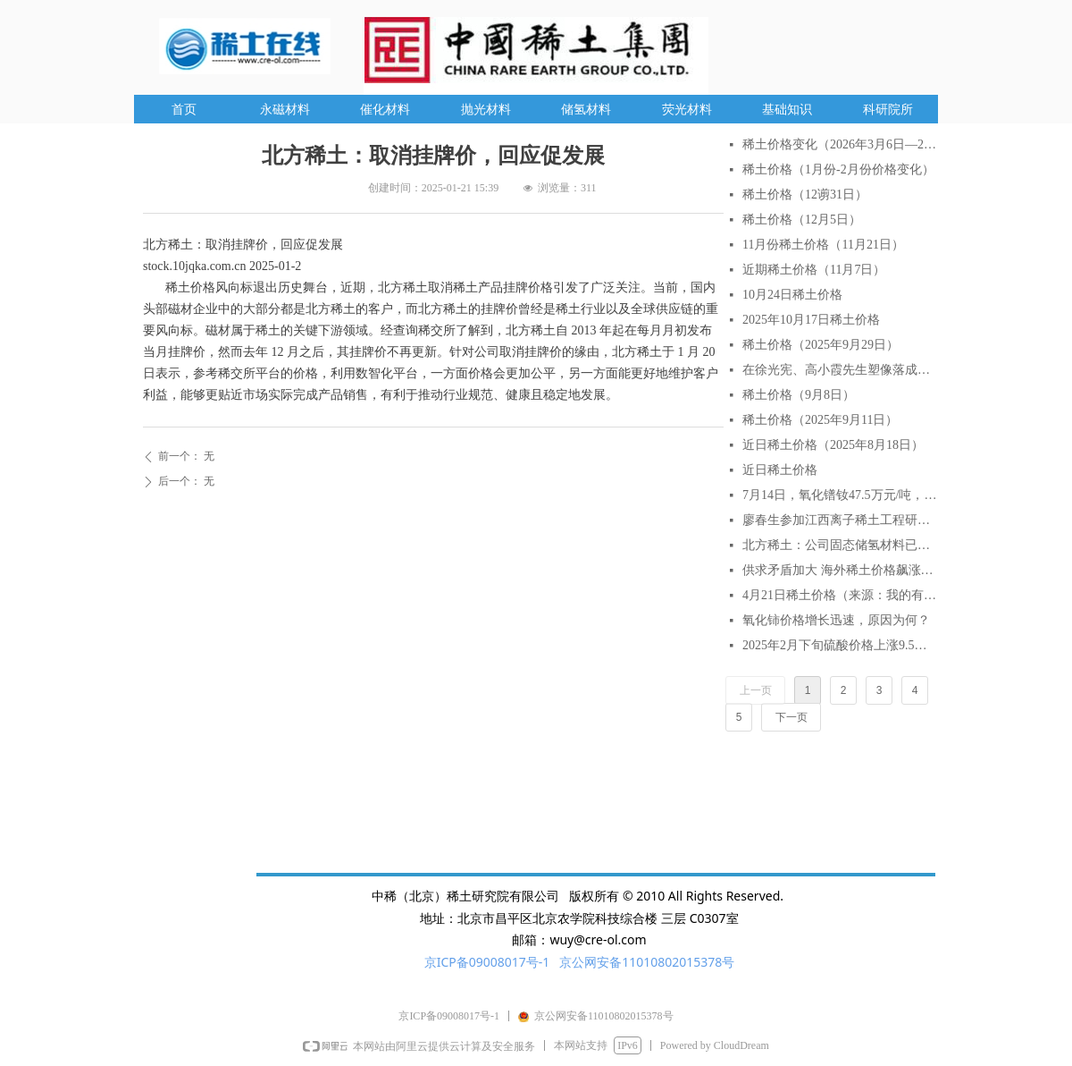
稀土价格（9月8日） (798, 395)
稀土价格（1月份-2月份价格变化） (838, 169)
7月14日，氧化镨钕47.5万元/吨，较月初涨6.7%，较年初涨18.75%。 (839, 495)
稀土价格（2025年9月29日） (820, 344)
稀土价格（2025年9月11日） (820, 420)
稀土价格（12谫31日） (804, 194)
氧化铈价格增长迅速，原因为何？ (836, 620)
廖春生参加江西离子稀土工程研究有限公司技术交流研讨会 (839, 520)
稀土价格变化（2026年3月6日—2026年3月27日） (839, 144)
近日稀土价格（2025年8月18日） (833, 445)
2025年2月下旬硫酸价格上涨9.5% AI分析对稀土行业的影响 (839, 645)
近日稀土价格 (779, 470)
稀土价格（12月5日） (801, 219)
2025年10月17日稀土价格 (811, 319)
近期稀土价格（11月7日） (813, 269)
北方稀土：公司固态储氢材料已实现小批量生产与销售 (839, 545)
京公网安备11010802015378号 (646, 961)
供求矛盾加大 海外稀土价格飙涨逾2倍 (839, 570)
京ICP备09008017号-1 (487, 961)
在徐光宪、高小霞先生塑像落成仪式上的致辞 (839, 369)
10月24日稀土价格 (792, 294)
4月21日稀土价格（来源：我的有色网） (839, 595)
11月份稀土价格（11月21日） (823, 244)
